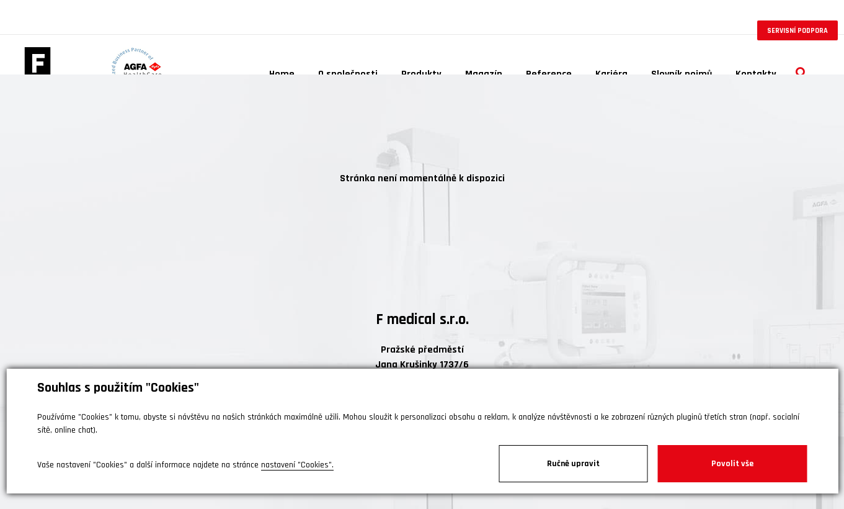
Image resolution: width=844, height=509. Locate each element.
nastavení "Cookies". (297, 465)
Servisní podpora (797, 30)
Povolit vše (732, 463)
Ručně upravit (573, 463)
